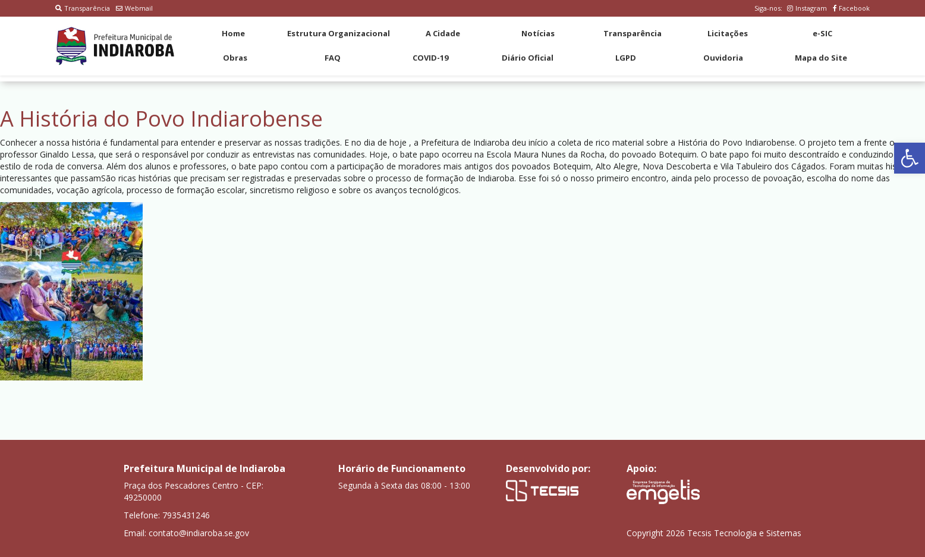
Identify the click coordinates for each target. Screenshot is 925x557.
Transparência (82, 8)
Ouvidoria (723, 57)
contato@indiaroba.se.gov (199, 533)
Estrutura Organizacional (338, 33)
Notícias (538, 33)
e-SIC (822, 33)
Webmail (134, 8)
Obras (235, 57)
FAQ (333, 57)
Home (233, 33)
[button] (909, 158)
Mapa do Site (821, 57)
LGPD (625, 57)
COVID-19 (430, 57)
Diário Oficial (527, 57)
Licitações (727, 33)
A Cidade (443, 33)
